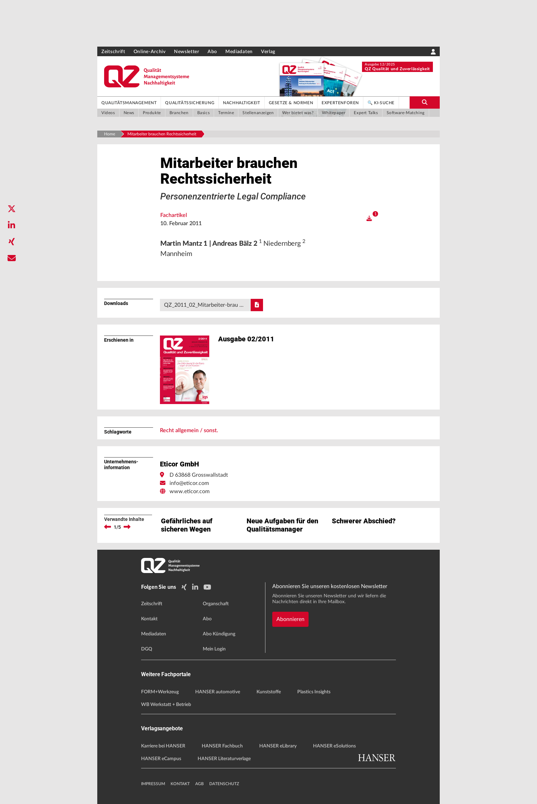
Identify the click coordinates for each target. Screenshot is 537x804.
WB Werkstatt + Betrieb (166, 704)
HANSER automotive (217, 692)
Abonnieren (290, 619)
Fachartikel (173, 215)
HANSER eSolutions (334, 746)
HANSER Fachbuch (222, 746)
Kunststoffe (269, 692)
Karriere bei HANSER (163, 746)
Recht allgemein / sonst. (189, 430)
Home (109, 134)
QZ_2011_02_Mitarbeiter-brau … (213, 305)
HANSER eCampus (161, 758)
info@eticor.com (189, 483)
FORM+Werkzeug (160, 692)
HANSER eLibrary (278, 746)
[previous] (107, 527)
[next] (127, 527)
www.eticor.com (190, 491)
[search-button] (425, 102)
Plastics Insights (313, 692)
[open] (369, 218)
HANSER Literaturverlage (224, 758)
